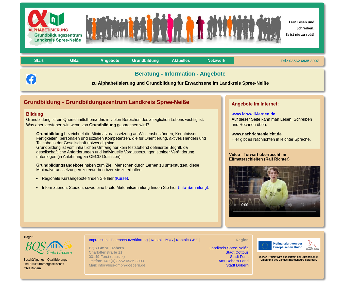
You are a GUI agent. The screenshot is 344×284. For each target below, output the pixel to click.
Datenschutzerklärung (129, 240)
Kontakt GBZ (187, 240)
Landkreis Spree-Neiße (229, 248)
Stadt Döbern (237, 265)
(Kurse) (121, 178)
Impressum (98, 240)
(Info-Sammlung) (193, 187)
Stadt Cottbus (237, 252)
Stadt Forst (239, 256)
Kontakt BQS (162, 240)
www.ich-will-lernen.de (253, 114)
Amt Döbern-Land (234, 261)
